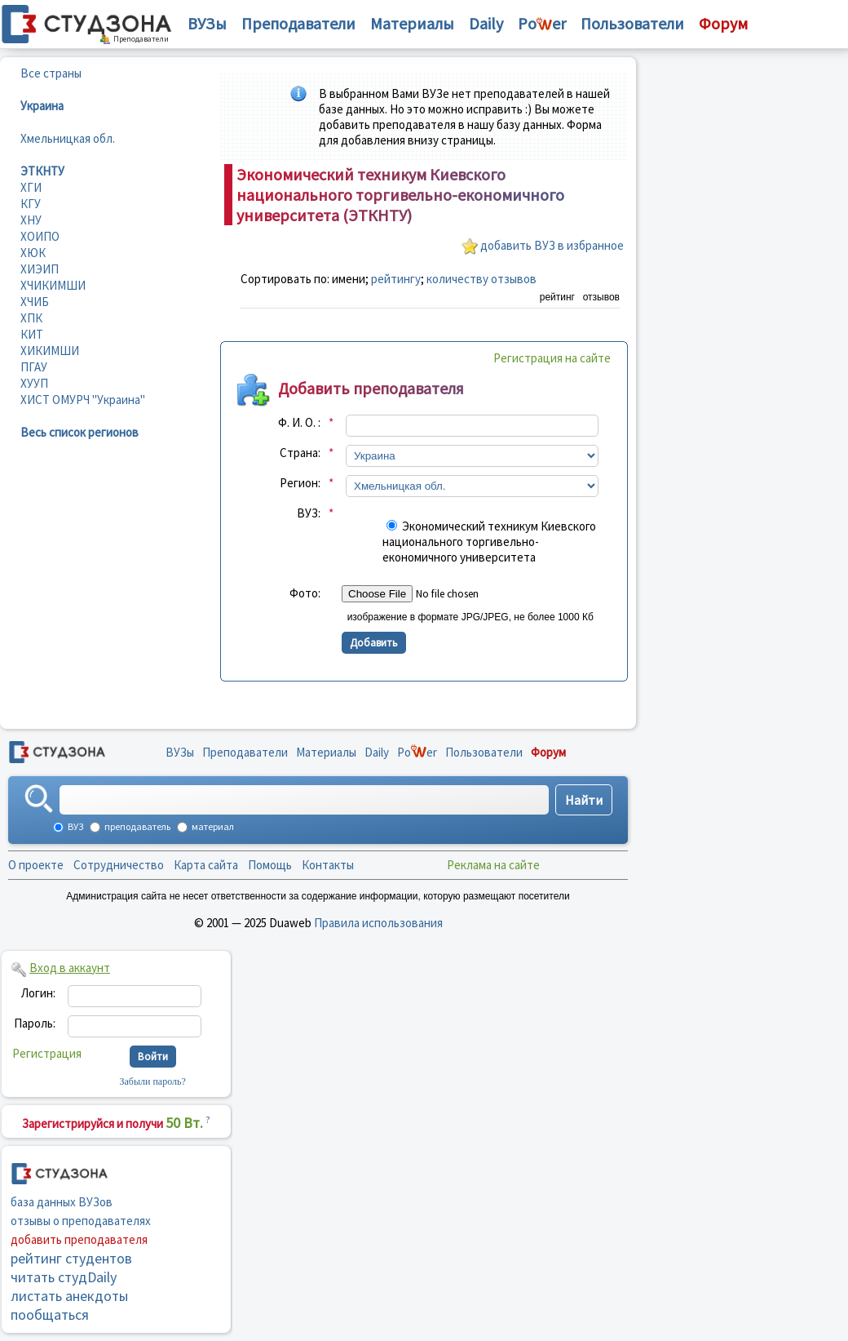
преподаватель (136, 826)
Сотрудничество (118, 865)
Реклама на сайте (493, 865)
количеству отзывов (481, 278)
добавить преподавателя (79, 1239)
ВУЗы (207, 23)
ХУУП (34, 383)
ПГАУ (33, 367)
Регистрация (47, 1053)
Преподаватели (298, 23)
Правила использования (378, 922)
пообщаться (50, 1314)
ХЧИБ (34, 301)
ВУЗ (74, 826)
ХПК (31, 318)
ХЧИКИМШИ (53, 285)
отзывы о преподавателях (81, 1220)
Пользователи (632, 23)
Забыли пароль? (153, 1081)
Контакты (328, 865)
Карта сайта (206, 865)
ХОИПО (40, 236)
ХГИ (31, 187)
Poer (542, 23)
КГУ (30, 203)
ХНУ (31, 220)
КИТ (31, 334)
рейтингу (396, 278)
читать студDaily (64, 1277)
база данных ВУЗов (62, 1202)
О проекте (36, 865)
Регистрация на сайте (552, 358)
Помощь (270, 865)
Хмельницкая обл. (67, 138)
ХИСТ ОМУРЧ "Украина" (82, 399)
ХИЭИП (39, 269)
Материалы (412, 23)
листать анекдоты (69, 1295)
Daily (486, 23)
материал (212, 826)
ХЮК (33, 252)
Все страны (51, 73)
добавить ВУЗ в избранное (552, 245)
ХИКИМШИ (49, 350)
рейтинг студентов (71, 1258)
